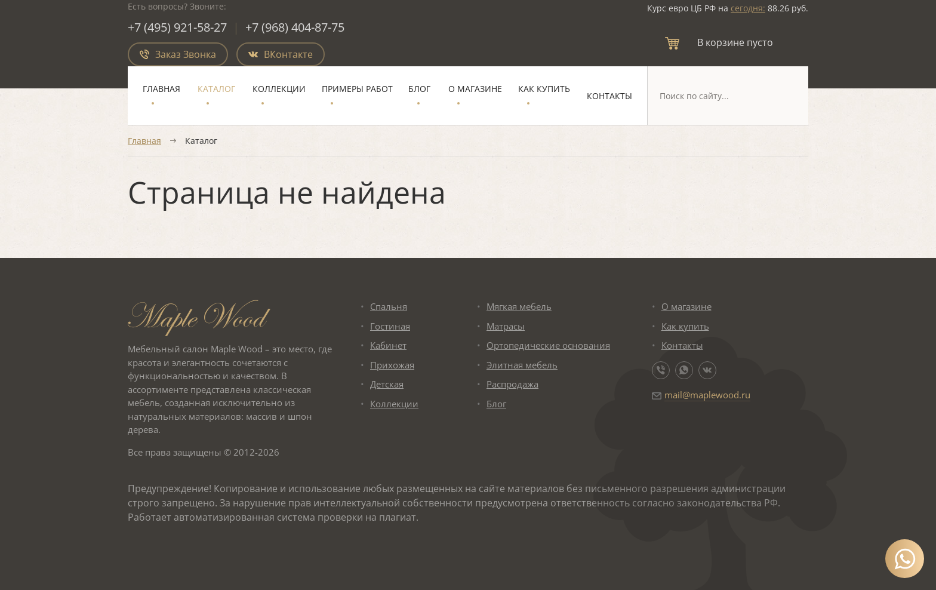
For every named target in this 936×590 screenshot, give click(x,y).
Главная (161, 88)
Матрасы (506, 326)
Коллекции (279, 88)
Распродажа (512, 384)
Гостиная (390, 326)
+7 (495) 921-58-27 (177, 27)
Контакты (609, 96)
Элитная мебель (522, 365)
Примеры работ (357, 88)
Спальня (388, 306)
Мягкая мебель (519, 306)
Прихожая (392, 365)
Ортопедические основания (548, 345)
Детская (387, 384)
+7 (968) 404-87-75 (294, 27)
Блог (419, 88)
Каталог (216, 88)
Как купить (544, 88)
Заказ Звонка (178, 54)
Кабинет (388, 345)
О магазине (475, 88)
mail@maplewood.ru (707, 395)
